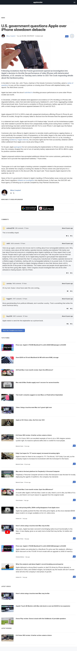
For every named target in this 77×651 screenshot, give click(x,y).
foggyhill (9, 298)
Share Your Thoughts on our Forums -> (13, 330)
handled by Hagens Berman (19, 140)
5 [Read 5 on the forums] (74, 500)
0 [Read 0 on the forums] (74, 445)
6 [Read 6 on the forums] (74, 576)
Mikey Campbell (10, 36)
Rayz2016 (9, 316)
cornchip (9, 283)
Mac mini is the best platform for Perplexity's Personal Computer (38, 471)
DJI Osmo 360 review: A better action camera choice (34, 435)
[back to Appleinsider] (38, 3)
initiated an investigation (26, 180)
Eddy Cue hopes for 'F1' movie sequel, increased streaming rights (38, 453)
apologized (18, 147)
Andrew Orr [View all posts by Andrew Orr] (18, 518)
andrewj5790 (10, 228)
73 (66, 36)
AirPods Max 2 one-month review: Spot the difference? (34, 489)
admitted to (29, 92)
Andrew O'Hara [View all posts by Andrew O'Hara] (19, 538)
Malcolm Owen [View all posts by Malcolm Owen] (19, 446)
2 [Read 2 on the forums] (74, 463)
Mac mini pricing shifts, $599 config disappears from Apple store (37, 507)
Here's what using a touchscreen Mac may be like (32, 526)
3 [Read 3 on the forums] (74, 538)
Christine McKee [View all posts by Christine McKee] (20, 557)
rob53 (8, 243)
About (67, 228)
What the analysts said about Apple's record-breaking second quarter (39, 564)
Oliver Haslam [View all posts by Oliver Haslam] (19, 500)
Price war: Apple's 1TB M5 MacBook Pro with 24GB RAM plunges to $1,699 (41, 546)
